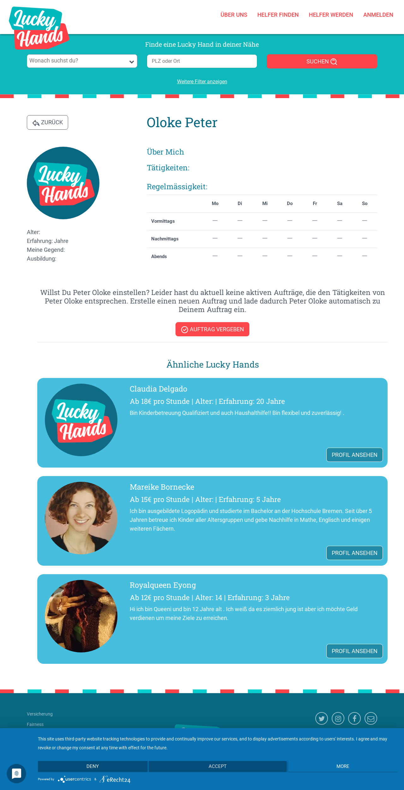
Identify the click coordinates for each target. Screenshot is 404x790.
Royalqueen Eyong (339, 585)
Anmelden (378, 14)
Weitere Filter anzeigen (202, 82)
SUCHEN (322, 62)
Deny (91, 767)
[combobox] (82, 61)
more (344, 767)
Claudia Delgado (335, 389)
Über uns (234, 14)
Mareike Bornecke (338, 487)
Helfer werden (331, 14)
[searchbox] (82, 60)
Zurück (47, 123)
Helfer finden (278, 14)
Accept (218, 767)
